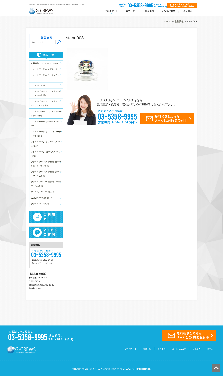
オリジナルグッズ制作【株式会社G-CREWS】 (111, 369)
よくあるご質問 (179, 349)
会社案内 (197, 349)
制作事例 (162, 349)
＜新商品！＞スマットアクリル (45, 63)
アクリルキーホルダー (41, 204)
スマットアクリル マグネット (44, 69)
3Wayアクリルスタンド (41, 198)
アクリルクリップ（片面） (43, 192)
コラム (210, 349)
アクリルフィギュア (40, 85)
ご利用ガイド (131, 349)
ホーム (167, 21)
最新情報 (179, 21)
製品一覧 (147, 349)
